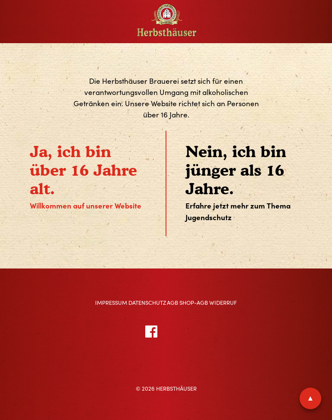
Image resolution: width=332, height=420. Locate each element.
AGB (172, 302)
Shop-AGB (193, 302)
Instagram (192, 331)
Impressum (111, 302)
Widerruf (223, 302)
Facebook (161, 331)
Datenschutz (147, 302)
